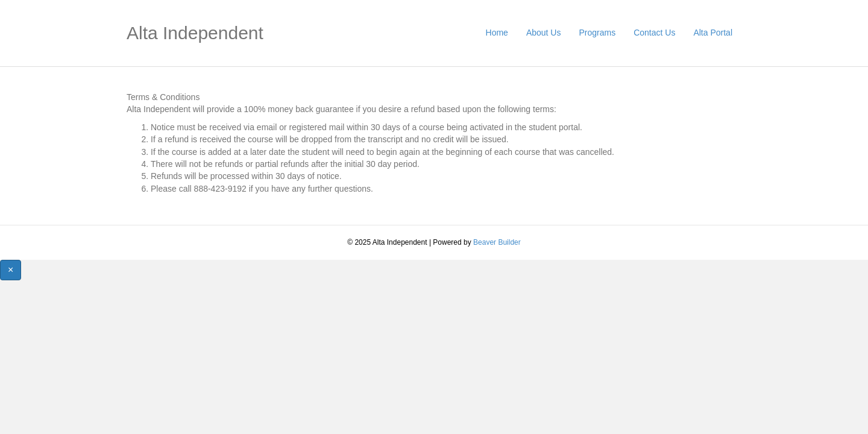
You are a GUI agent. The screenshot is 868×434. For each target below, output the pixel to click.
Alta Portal (712, 32)
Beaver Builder (497, 242)
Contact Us (654, 32)
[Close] (10, 270)
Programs (597, 32)
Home (497, 32)
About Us (543, 32)
